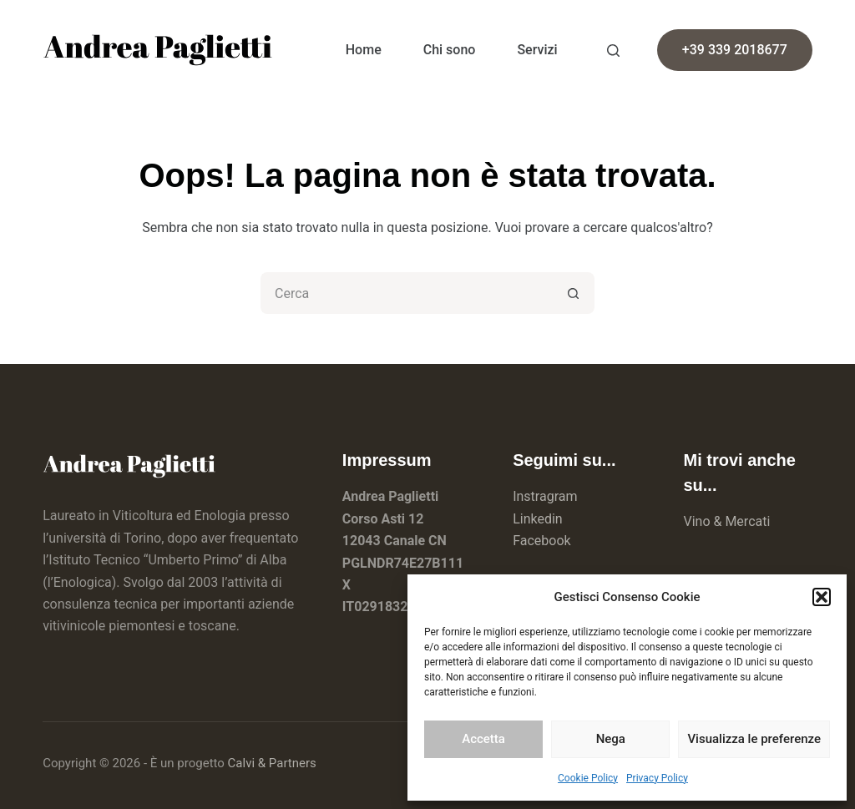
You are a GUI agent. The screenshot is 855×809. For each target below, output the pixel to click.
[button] (821, 597)
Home (364, 50)
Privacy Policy (657, 778)
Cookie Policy (588, 778)
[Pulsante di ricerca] (573, 293)
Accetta (483, 738)
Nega (610, 738)
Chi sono (449, 50)
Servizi (537, 50)
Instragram (545, 496)
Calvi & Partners (272, 763)
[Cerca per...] (407, 293)
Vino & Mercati (726, 521)
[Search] (613, 50)
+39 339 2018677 (734, 50)
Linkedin (538, 519)
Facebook (541, 541)
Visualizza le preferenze (754, 738)
